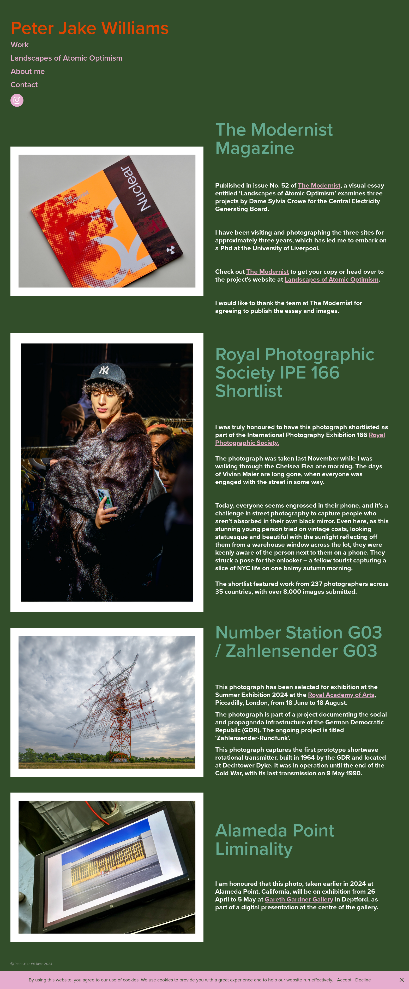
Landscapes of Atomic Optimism (66, 58)
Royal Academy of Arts (341, 694)
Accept (344, 979)
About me (28, 71)
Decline (363, 979)
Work (20, 44)
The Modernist (319, 185)
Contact (24, 85)
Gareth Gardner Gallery (299, 899)
